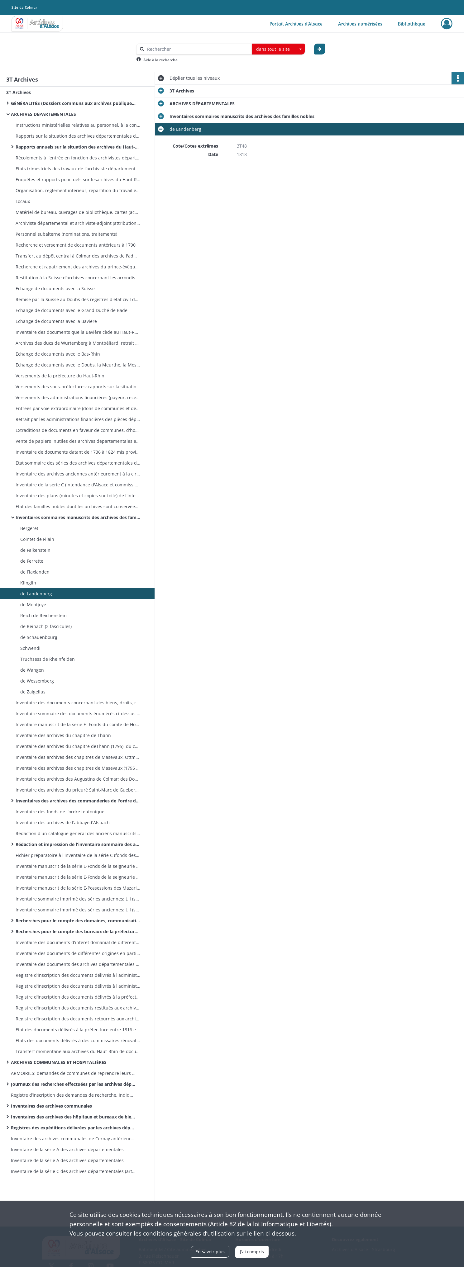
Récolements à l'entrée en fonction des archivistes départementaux (78, 158)
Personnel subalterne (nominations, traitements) (66, 234)
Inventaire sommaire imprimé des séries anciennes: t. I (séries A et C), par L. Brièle (78, 899)
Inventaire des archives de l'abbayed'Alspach (63, 822)
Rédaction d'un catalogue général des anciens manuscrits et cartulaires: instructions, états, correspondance (78, 833)
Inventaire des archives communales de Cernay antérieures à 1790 (73, 1139)
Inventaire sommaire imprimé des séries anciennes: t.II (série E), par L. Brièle (78, 910)
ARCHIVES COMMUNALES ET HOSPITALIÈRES (59, 1062)
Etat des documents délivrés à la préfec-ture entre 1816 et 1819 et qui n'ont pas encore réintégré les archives (78, 1030)
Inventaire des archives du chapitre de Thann (63, 735)
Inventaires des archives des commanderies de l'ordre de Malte (78, 801)
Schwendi (30, 648)
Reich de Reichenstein (43, 615)
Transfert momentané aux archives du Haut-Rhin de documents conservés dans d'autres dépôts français (78, 1051)
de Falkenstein (35, 550)
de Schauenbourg (38, 637)
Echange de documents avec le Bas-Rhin (58, 354)
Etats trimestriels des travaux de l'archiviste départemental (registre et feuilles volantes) (78, 169)
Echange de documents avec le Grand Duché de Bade (71, 310)
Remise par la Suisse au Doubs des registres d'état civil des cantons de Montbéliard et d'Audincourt (78, 299)
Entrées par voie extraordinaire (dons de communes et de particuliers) (78, 408)
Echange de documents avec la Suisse (55, 288)
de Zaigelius (32, 692)
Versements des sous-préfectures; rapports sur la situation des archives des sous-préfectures (78, 387)
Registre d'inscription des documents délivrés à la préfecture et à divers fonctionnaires (78, 997)
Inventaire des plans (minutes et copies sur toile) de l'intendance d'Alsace (78, 496)
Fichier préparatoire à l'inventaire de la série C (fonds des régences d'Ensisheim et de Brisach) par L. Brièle (78, 855)
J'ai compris (252, 1252)
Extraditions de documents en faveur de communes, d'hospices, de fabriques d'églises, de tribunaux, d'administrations (78, 430)
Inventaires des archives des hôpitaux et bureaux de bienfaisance (73, 1117)
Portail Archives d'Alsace (296, 24)
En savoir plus (210, 1252)
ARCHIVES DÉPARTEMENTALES (43, 114)
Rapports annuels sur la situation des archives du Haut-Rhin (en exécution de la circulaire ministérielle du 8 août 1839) (78, 147)
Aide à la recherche (160, 60)
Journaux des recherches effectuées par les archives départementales (73, 1084)
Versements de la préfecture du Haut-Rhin (60, 376)
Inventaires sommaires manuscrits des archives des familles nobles (78, 517)
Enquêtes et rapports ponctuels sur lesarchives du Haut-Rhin (78, 179)
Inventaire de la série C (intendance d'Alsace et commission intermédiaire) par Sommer (78, 485)
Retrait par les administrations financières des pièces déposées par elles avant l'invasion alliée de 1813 (78, 419)
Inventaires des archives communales (51, 1106)
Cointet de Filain (37, 539)
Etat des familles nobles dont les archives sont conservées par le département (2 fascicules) (78, 506)
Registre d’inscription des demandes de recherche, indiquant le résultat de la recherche (73, 1095)
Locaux (23, 201)
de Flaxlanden (35, 572)
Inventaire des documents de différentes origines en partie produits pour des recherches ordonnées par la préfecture (78, 953)
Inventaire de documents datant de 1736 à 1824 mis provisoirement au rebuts (78, 452)
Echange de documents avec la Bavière (56, 321)
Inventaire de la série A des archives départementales (67, 1149)
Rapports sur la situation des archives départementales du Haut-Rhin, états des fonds (78, 136)
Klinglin (28, 583)
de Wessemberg (37, 681)
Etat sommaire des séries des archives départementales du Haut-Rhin (78, 463)
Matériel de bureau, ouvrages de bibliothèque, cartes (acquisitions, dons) (78, 212)
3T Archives (18, 92)
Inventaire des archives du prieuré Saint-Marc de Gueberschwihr (78, 790)
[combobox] (278, 49)
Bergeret (29, 528)
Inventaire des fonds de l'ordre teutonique (60, 812)
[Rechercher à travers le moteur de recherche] (197, 49)
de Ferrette (31, 561)
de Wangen (32, 670)
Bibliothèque (411, 24)
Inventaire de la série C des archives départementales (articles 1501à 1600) (73, 1171)
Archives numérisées (360, 24)
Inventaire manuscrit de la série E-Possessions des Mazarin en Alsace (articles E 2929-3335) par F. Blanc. (78, 888)
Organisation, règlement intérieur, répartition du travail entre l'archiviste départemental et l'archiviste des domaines (78, 190)
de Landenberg (36, 594)
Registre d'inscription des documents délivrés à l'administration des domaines (78, 986)
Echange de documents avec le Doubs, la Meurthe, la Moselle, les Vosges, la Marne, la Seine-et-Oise (78, 365)
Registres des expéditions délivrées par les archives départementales (73, 1128)
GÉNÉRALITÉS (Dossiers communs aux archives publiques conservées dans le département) (73, 103)
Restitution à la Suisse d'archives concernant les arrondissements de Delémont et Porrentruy (78, 278)
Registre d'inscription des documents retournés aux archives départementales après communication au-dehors (78, 1019)
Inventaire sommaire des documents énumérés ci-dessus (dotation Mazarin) (78, 713)
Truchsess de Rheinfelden (47, 659)
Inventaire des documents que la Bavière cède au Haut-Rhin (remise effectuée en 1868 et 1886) (78, 332)
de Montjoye (33, 604)
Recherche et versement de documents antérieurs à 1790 (76, 245)
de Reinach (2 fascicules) (46, 626)
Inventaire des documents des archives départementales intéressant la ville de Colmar (78, 964)
